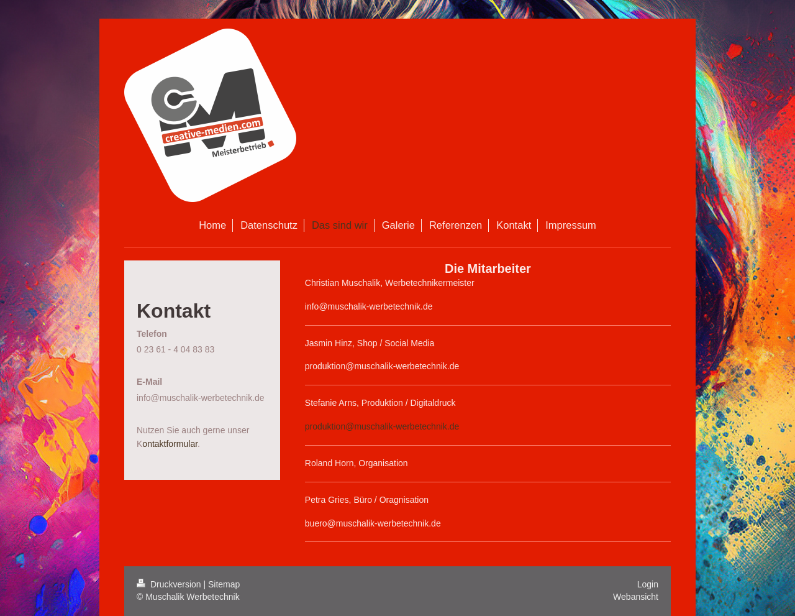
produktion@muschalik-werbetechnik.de (382, 426)
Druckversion (170, 584)
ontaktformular (170, 444)
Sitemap (224, 584)
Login (647, 584)
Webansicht (635, 597)
